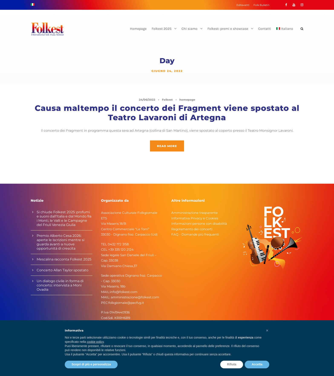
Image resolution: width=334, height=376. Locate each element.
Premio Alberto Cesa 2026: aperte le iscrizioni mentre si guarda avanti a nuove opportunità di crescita (60, 242)
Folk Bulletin (261, 5)
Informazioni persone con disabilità (199, 224)
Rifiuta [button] (231, 364)
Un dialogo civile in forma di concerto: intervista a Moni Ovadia (60, 285)
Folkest (167, 99)
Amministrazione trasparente (194, 213)
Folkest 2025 (161, 29)
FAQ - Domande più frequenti (195, 234)
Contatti (264, 29)
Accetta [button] (257, 364)
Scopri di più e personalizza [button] (91, 364)
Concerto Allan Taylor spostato (62, 270)
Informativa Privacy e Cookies (194, 218)
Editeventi (242, 5)
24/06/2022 (147, 99)
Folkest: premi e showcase (227, 29)
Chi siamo (189, 29)
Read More (167, 146)
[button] (267, 330)
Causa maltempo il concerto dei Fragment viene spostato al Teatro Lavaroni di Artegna (167, 112)
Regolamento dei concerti (191, 229)
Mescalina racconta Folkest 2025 (64, 259)
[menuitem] (284, 32)
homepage (187, 99)
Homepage (138, 29)
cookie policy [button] (95, 341)
